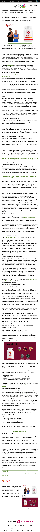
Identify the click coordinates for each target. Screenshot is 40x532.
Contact (28, 528)
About (6, 525)
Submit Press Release (22, 525)
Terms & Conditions (31, 525)
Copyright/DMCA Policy (14, 528)
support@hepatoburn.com (10, 447)
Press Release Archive (12, 525)
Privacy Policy (23, 528)
